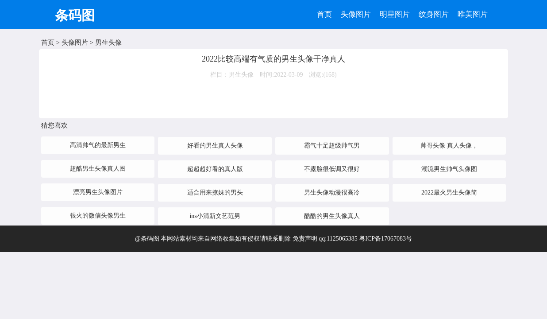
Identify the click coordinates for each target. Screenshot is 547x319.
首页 (324, 14)
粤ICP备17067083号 (385, 238)
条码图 (75, 15)
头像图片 (356, 14)
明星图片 (395, 14)
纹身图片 (434, 14)
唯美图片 (473, 14)
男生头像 (108, 42)
